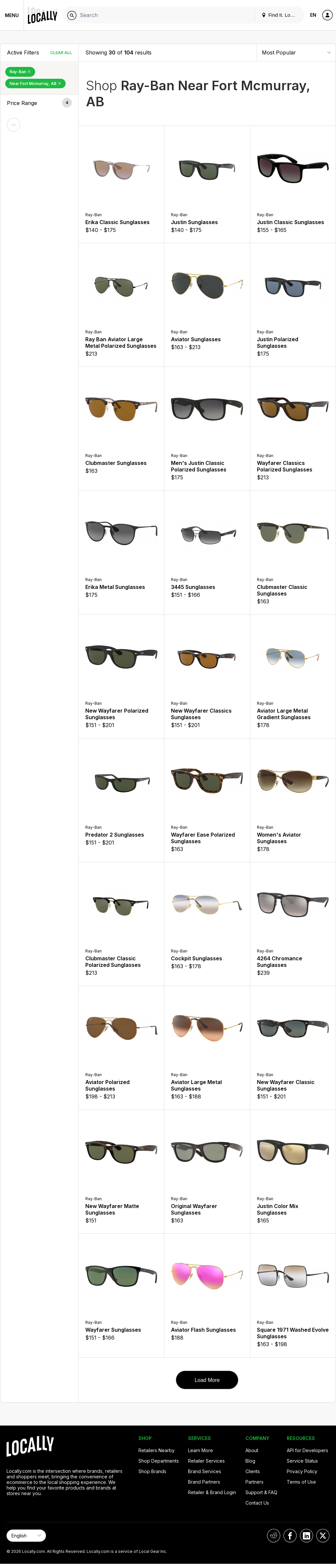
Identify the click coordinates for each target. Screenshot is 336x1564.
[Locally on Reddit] (273, 1535)
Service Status (302, 1461)
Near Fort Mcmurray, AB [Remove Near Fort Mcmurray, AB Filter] (35, 83)
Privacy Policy (302, 1471)
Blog (250, 1461)
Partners (254, 1482)
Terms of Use (301, 1482)
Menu (12, 15)
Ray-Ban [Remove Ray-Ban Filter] (20, 71)
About (251, 1450)
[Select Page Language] (26, 1536)
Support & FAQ (261, 1492)
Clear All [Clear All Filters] (61, 52)
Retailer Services (206, 1461)
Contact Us (257, 1503)
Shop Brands (152, 1471)
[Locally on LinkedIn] (306, 1535)
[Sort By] (296, 52)
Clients (252, 1471)
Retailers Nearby (156, 1450)
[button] (39, 103)
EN (313, 15)
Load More (207, 1380)
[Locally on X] (322, 1535)
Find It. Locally (281, 15)
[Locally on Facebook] (290, 1535)
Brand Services (204, 1471)
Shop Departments (158, 1461)
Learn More (200, 1450)
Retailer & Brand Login (212, 1492)
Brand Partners (204, 1482)
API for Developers (307, 1450)
